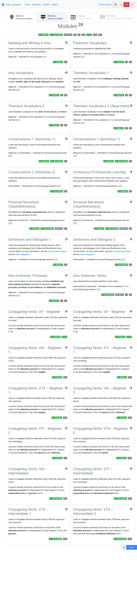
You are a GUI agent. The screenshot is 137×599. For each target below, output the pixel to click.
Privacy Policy (105, 4)
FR (132, 4)
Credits (46, 4)
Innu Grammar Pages (57, 251)
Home (27, 4)
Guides (55, 4)
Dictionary (36, 4)
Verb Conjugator (22, 254)
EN (126, 4)
